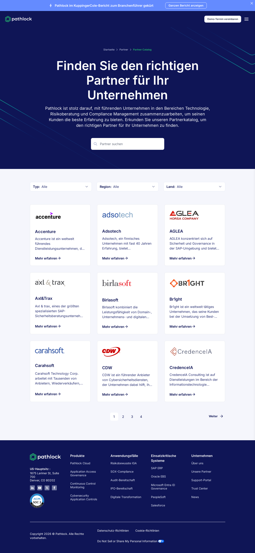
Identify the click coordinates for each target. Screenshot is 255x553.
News (195, 497)
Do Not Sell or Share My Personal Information (130, 541)
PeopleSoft (158, 497)
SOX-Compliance (122, 471)
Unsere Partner (201, 471)
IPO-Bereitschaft (122, 488)
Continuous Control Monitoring (82, 485)
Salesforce (158, 505)
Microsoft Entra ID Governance (163, 486)
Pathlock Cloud (80, 463)
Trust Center (199, 488)
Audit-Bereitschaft (123, 480)
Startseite (109, 49)
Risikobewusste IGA (124, 463)
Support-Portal (201, 480)
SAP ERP (157, 468)
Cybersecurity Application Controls (83, 497)
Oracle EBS (158, 476)
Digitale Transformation (126, 497)
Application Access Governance (83, 473)
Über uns (197, 463)
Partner (123, 49)
